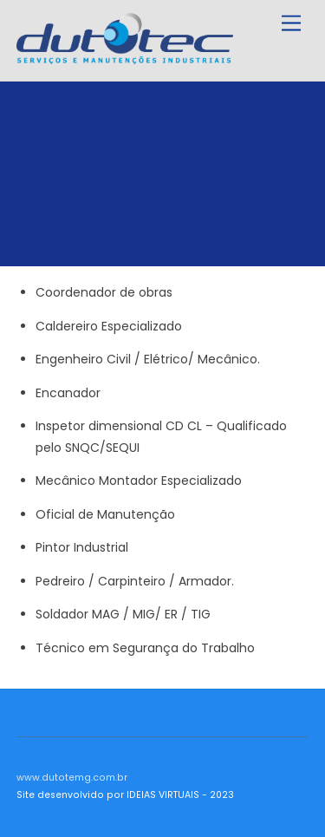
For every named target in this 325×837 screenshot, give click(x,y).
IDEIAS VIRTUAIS (163, 794)
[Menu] (291, 24)
